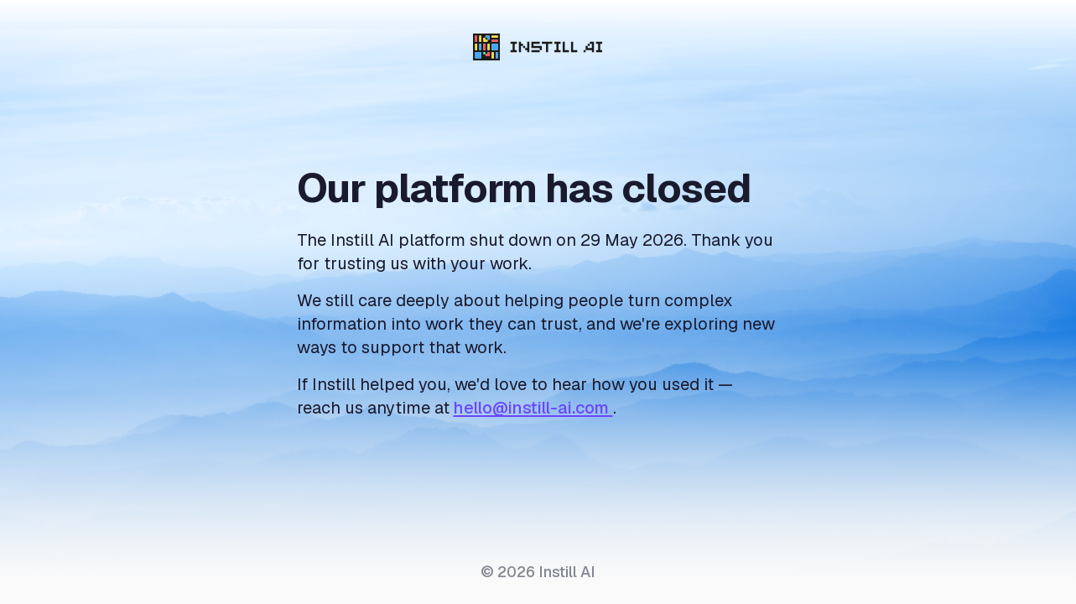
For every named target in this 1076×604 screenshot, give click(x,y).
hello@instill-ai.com (533, 408)
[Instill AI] (538, 47)
